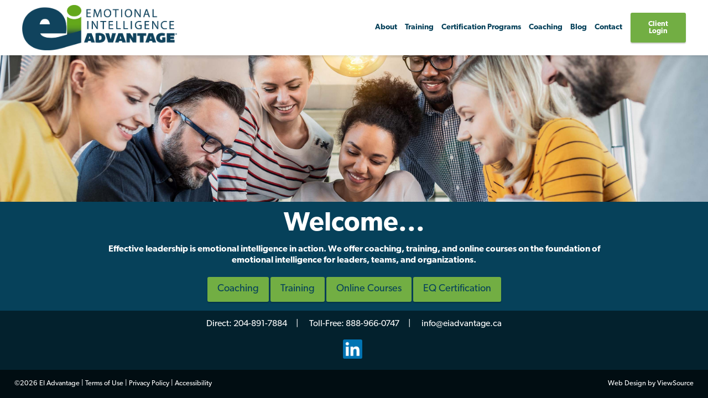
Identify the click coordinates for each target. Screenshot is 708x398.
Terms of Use (104, 383)
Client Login (658, 27)
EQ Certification (457, 289)
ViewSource (675, 383)
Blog (578, 27)
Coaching (238, 289)
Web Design (627, 383)
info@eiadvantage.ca (461, 324)
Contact (608, 27)
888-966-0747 (372, 324)
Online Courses (369, 289)
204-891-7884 (260, 324)
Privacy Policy (149, 383)
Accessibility (193, 383)
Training (419, 27)
